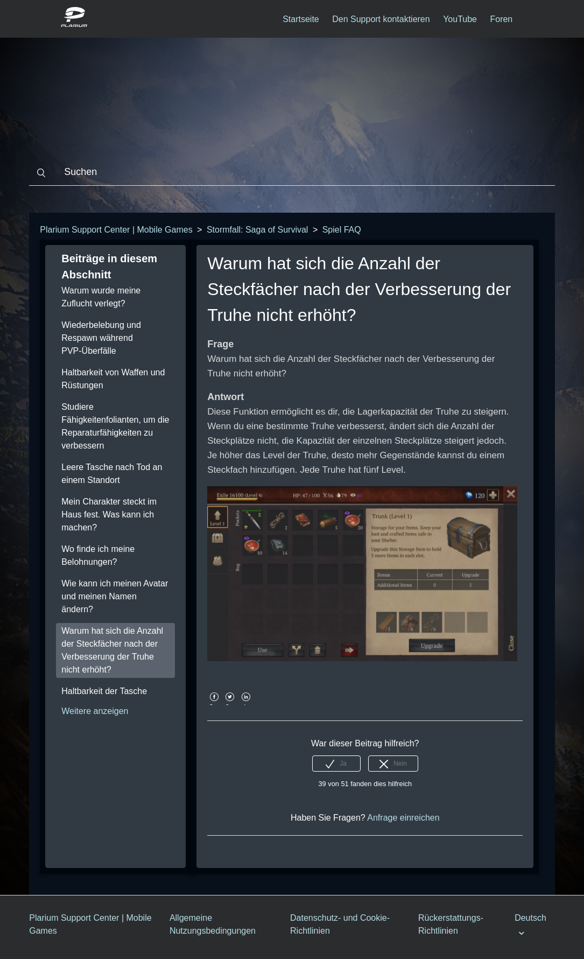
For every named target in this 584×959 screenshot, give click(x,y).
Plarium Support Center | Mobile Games (116, 229)
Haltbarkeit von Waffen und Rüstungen (113, 379)
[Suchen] (292, 172)
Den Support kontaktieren (381, 19)
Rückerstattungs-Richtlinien (450, 924)
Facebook (214, 704)
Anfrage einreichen (403, 817)
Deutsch (530, 917)
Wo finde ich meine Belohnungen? (98, 555)
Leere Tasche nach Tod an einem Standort (111, 474)
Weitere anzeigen (94, 711)
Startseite (301, 19)
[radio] (336, 763)
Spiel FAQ (341, 229)
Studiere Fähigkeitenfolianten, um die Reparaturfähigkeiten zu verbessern (115, 426)
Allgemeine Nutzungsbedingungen (213, 924)
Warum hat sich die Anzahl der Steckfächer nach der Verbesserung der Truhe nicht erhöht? (112, 650)
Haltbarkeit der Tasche (104, 691)
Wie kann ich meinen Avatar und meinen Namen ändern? (114, 596)
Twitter (230, 704)
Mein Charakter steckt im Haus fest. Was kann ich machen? (109, 514)
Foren (501, 19)
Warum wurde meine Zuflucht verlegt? (100, 297)
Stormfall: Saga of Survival (257, 229)
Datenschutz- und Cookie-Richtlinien (340, 924)
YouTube (460, 19)
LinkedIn (245, 704)
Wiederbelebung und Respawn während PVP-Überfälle (101, 337)
